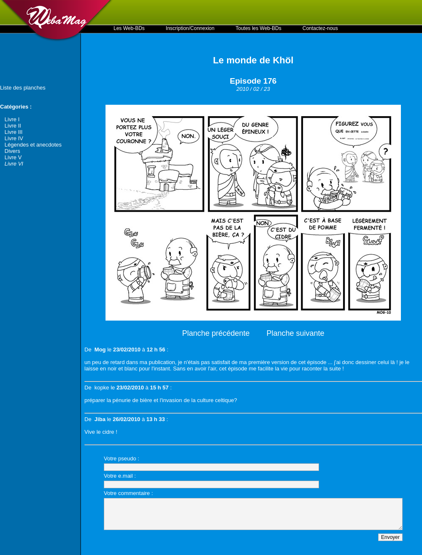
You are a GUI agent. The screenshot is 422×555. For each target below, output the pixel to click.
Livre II (13, 125)
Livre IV (14, 138)
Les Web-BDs (129, 28)
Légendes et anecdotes (33, 144)
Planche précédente (215, 333)
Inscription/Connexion (190, 28)
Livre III (14, 132)
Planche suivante (296, 333)
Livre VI (14, 164)
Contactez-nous (320, 28)
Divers (12, 151)
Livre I (12, 119)
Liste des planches (23, 87)
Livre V (13, 157)
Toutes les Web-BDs (258, 28)
